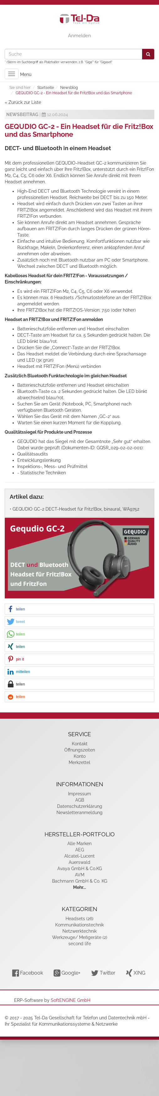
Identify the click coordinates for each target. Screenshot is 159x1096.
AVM (79, 874)
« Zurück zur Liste (23, 102)
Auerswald (79, 862)
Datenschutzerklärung (79, 806)
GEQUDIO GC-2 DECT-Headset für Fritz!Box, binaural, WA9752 (76, 509)
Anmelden (79, 35)
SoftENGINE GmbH (70, 1000)
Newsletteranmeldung (79, 812)
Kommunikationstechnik (79, 924)
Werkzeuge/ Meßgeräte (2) (79, 937)
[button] (79, 609)
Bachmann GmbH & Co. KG (79, 881)
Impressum (79, 793)
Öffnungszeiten (79, 749)
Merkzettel (79, 762)
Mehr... (79, 887)
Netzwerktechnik (79, 931)
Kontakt (79, 743)
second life (79, 943)
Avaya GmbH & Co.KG (79, 868)
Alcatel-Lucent (79, 856)
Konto (80, 756)
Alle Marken (79, 843)
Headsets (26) (79, 918)
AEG (79, 849)
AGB (79, 800)
